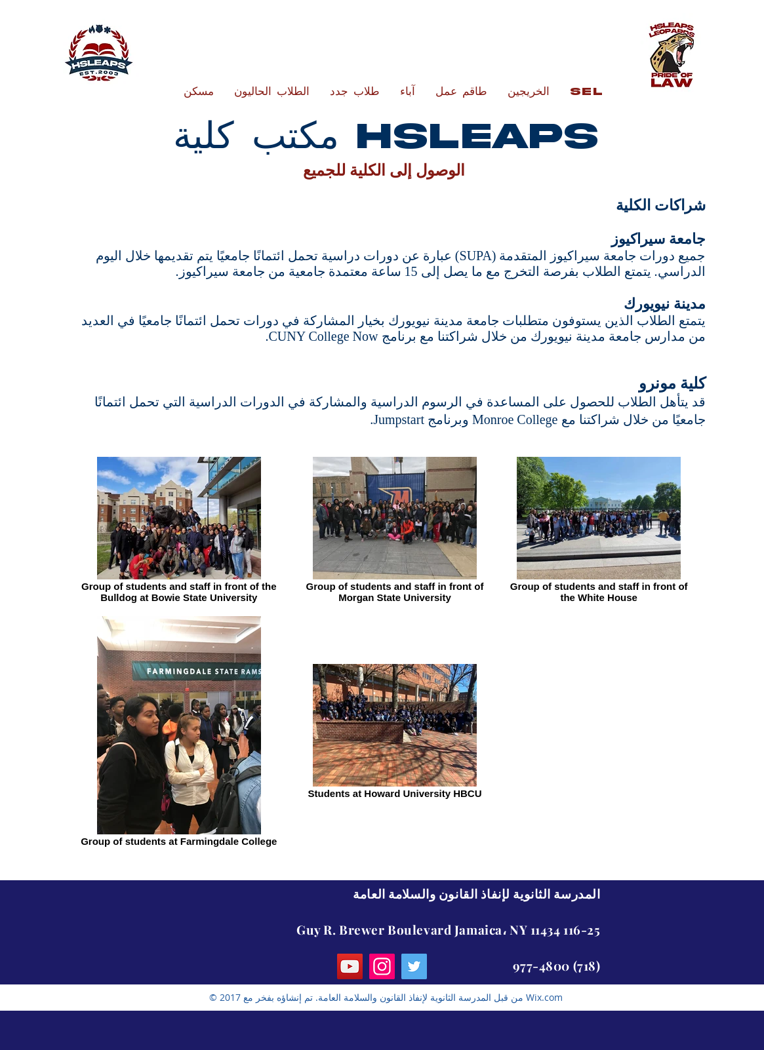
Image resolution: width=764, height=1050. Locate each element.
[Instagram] (382, 966)
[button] (271, 92)
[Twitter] (414, 966)
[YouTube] (350, 966)
